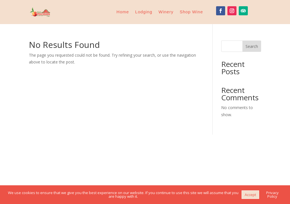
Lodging (143, 11)
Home (122, 11)
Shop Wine (191, 11)
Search (252, 46)
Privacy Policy (272, 194)
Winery (166, 11)
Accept (250, 194)
